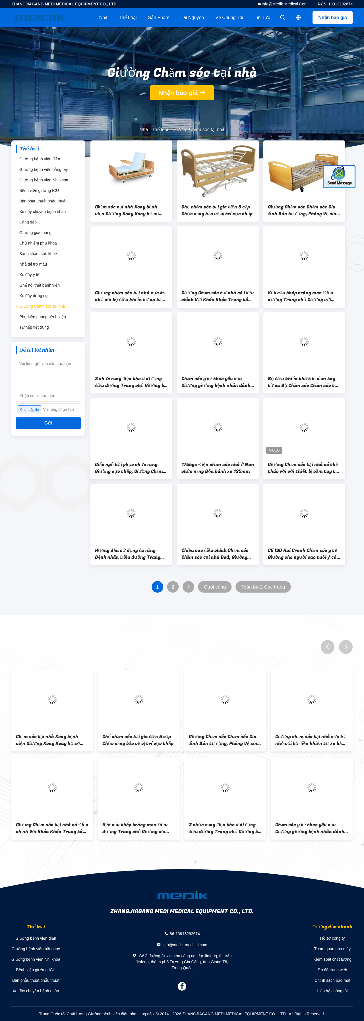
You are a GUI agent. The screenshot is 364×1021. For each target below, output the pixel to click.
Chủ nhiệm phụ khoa (38, 243)
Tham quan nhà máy (332, 949)
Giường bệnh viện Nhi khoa (43, 180)
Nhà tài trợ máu (33, 264)
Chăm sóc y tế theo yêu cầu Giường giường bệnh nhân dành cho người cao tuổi (216, 382)
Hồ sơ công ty (332, 938)
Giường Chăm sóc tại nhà (42, 306)
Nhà (103, 17)
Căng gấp (28, 222)
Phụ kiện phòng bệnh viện (42, 316)
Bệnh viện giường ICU (39, 190)
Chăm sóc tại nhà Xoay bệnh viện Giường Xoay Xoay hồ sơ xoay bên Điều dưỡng (127, 210)
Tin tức (262, 17)
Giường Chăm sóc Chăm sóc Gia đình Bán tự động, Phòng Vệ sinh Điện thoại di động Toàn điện (303, 210)
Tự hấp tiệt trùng (34, 327)
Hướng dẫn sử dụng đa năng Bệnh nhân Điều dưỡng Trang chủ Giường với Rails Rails (127, 554)
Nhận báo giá (332, 17)
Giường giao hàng (35, 232)
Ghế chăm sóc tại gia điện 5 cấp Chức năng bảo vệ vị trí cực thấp (217, 210)
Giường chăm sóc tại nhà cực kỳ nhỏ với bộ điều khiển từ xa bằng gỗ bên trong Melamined (131, 296)
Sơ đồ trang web (332, 970)
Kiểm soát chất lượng (332, 959)
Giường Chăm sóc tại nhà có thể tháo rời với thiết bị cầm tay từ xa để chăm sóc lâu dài (303, 468)
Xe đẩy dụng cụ (33, 295)
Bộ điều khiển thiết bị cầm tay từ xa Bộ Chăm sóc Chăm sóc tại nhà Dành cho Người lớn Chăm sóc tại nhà (303, 382)
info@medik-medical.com (284, 4)
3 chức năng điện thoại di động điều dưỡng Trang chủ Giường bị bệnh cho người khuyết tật (130, 382)
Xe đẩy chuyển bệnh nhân (42, 211)
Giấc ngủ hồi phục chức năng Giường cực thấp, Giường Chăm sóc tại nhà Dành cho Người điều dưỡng (130, 468)
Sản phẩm (158, 17)
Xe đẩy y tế (29, 274)
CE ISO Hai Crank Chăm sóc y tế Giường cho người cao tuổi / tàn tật (304, 554)
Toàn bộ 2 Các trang (263, 587)
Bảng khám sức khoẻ (38, 253)
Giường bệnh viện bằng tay (43, 169)
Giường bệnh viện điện (39, 159)
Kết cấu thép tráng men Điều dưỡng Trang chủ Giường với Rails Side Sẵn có (300, 296)
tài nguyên (192, 17)
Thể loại (127, 17)
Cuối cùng (215, 587)
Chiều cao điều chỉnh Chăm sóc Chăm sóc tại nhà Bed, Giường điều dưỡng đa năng (215, 554)
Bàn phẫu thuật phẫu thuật (43, 201)
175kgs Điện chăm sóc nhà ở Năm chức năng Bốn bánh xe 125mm (217, 468)
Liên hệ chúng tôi (332, 991)
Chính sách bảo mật (332, 980)
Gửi (48, 423)
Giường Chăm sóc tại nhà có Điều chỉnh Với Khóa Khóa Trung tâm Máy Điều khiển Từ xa (217, 296)
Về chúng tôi (229, 17)
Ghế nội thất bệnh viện (39, 285)
